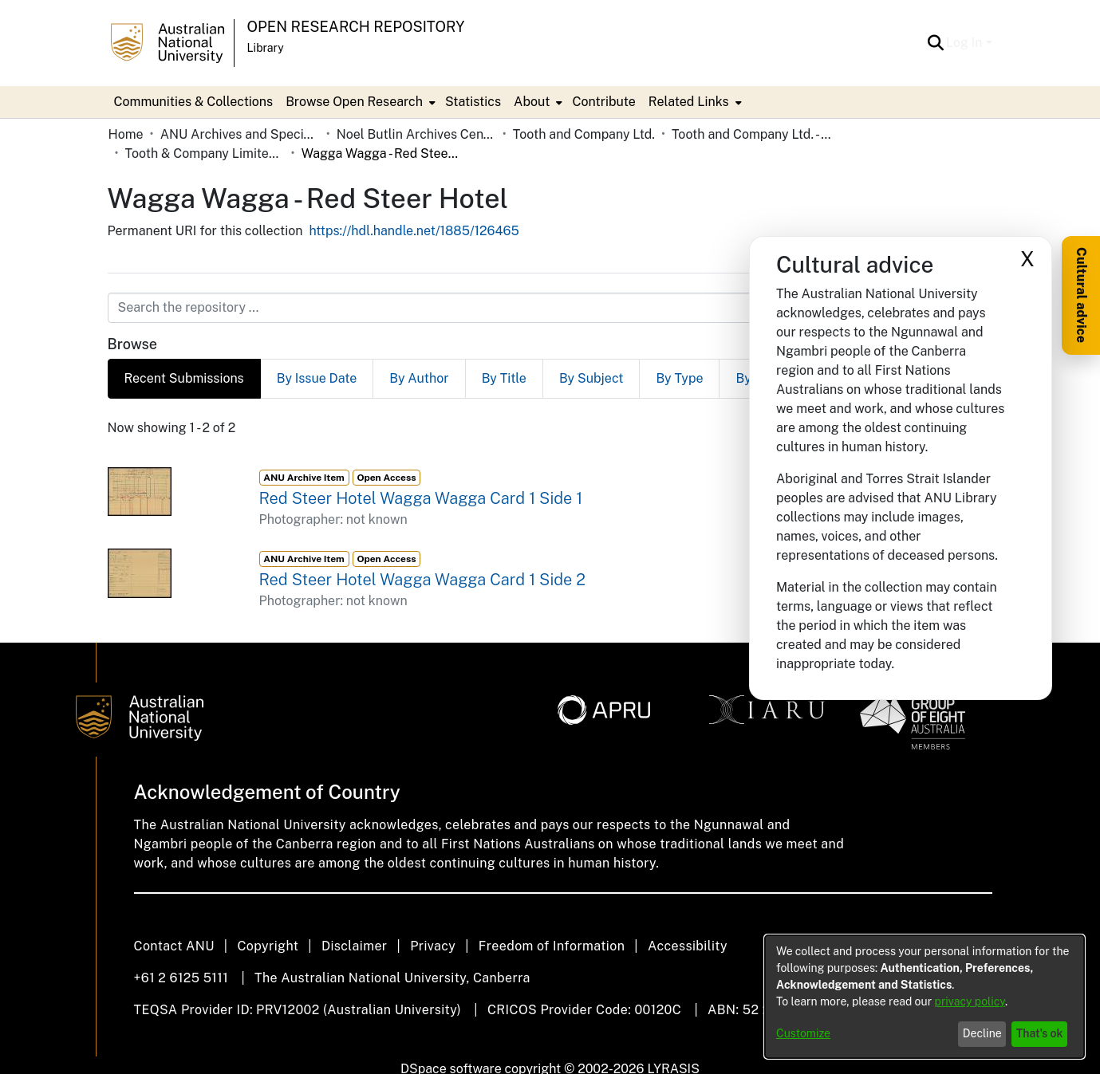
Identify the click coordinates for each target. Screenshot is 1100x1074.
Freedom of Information (552, 946)
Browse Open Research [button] (354, 101)
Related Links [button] (689, 101)
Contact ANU (174, 946)
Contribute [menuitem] (603, 101)
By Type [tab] (679, 378)
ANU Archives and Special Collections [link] (240, 134)
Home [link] (126, 134)
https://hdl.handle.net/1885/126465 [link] (413, 230)
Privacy (432, 946)
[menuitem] (359, 102)
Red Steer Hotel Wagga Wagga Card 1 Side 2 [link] (422, 579)
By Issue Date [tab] (317, 378)
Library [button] (265, 47)
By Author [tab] (418, 378)
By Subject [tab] (591, 378)
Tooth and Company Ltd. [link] (584, 134)
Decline (982, 1033)
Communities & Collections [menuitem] (194, 101)
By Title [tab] (504, 378)
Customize (803, 1033)
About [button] (532, 101)
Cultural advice (1081, 295)
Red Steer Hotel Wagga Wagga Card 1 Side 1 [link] (421, 498)
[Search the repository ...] (512, 308)
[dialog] (924, 996)
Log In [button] (965, 42)
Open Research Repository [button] (356, 26)
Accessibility (687, 946)
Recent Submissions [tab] (184, 378)
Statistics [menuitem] (473, 101)
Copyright (267, 946)
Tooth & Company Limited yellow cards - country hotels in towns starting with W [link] (205, 153)
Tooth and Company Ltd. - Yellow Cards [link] (751, 134)
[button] (935, 43)
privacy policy (970, 1001)
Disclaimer (354, 946)
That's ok (1039, 1033)
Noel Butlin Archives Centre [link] (416, 134)
